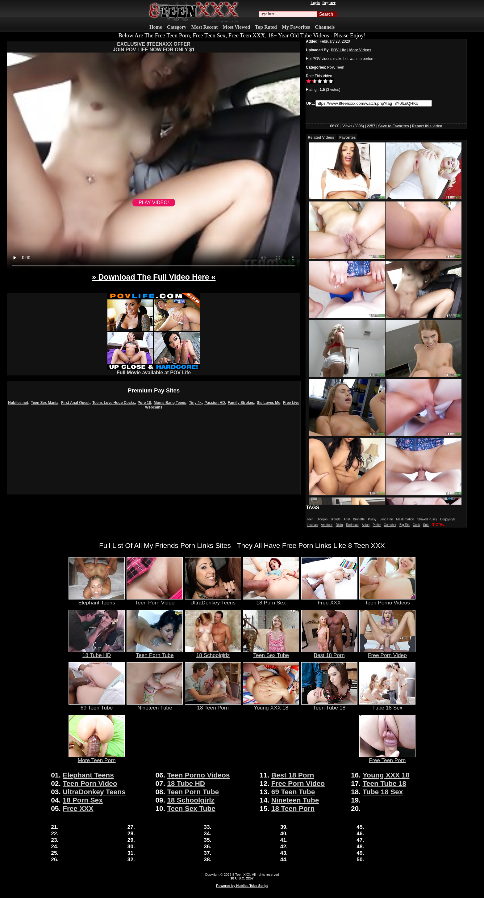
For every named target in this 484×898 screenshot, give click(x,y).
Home (155, 27)
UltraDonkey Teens (213, 600)
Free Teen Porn (387, 757)
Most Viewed (236, 27)
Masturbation (405, 519)
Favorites (347, 137)
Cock (416, 525)
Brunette (359, 519)
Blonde (335, 519)
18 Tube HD (97, 652)
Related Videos (321, 137)
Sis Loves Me (268, 402)
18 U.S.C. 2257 (241, 878)
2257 (371, 126)
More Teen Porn (97, 757)
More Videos (360, 50)
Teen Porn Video (155, 600)
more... (439, 524)
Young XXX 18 (271, 705)
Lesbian (312, 525)
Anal (347, 519)
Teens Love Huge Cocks (113, 402)
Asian (365, 525)
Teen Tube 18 (329, 705)
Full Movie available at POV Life (153, 370)
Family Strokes (241, 402)
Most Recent (204, 27)
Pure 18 (144, 402)
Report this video (427, 126)
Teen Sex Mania (44, 402)
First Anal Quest (75, 402)
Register (329, 3)
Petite (377, 525)
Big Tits (404, 525)
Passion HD (214, 402)
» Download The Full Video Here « (153, 277)
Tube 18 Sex (387, 705)
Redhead (352, 525)
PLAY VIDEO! (154, 202)
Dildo (339, 525)
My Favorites (296, 27)
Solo (426, 525)
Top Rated (266, 27)
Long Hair (386, 519)
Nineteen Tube (155, 705)
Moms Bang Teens (170, 402)
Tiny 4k (195, 402)
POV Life (338, 50)
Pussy (372, 519)
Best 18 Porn (329, 652)
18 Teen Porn (213, 705)
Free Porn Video (387, 652)
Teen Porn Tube (155, 652)
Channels (325, 27)
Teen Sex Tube (271, 652)
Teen (340, 67)
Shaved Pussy (427, 519)
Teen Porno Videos (387, 600)
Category (176, 27)
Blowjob (322, 519)
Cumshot (390, 525)
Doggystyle (447, 519)
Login (315, 3)
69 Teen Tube (97, 705)
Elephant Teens (97, 600)
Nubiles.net (18, 402)
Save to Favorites (393, 126)
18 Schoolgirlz (213, 652)
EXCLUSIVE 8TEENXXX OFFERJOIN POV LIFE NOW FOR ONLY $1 (154, 46)
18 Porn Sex (271, 600)
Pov (330, 67)
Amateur (326, 525)
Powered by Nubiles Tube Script (242, 885)
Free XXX (329, 600)
